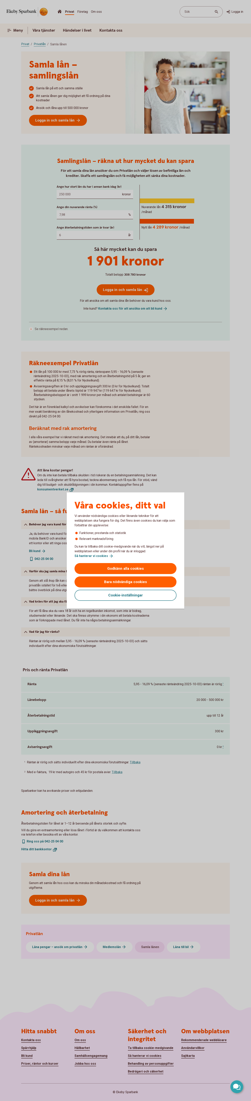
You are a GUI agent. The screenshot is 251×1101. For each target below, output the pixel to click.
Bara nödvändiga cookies (125, 582)
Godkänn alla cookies (125, 568)
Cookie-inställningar (125, 595)
